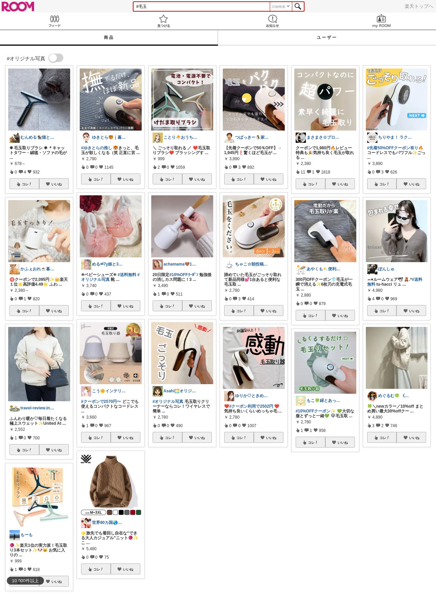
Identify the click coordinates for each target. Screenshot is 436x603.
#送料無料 (127, 274)
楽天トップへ (419, 6)
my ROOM (381, 21)
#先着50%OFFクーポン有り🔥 (395, 148)
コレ (27, 184)
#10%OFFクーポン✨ (316, 411)
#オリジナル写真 (168, 401)
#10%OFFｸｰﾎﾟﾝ (183, 274)
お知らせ (272, 21)
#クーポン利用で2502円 (251, 406)
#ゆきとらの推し (96, 148)
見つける (163, 21)
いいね (56, 184)
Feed (54, 21)
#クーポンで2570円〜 (101, 401)
